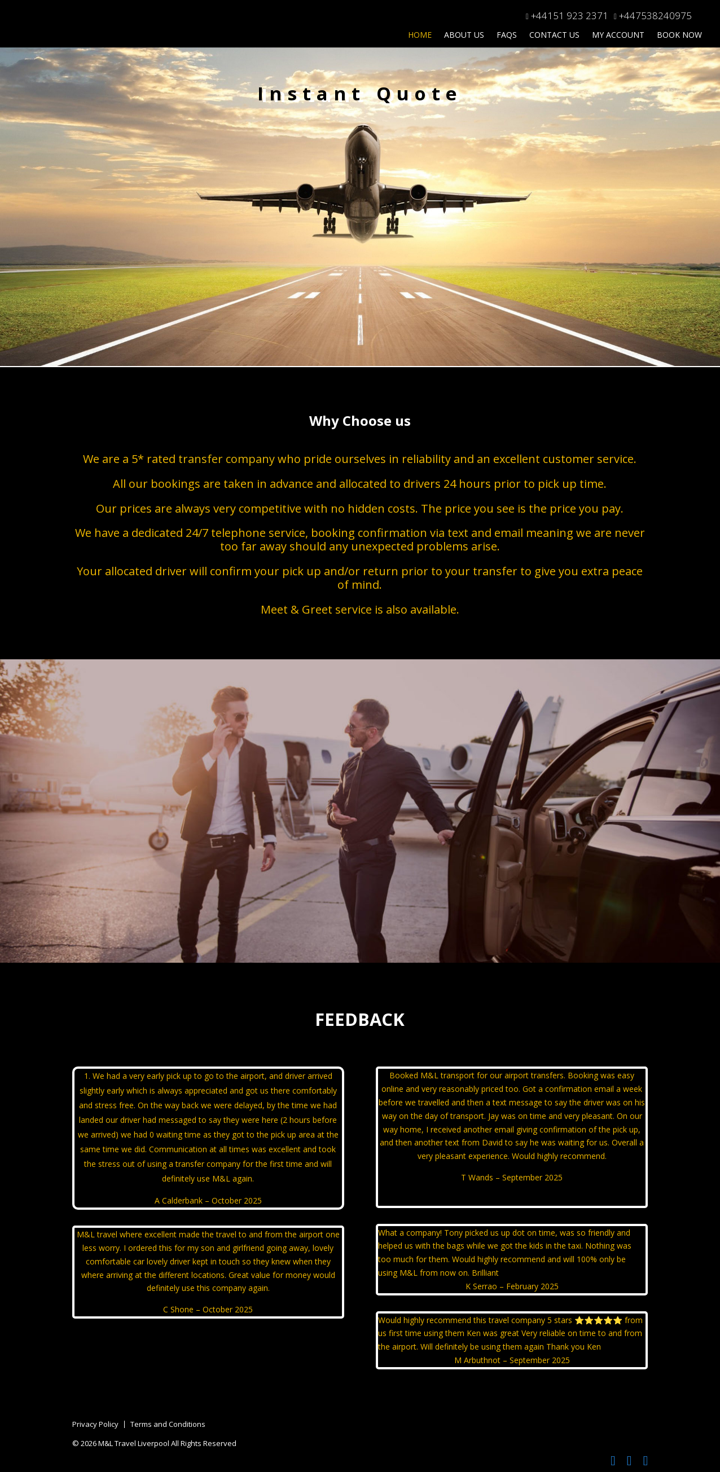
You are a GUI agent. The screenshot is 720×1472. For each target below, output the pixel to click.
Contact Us (554, 35)
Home (420, 35)
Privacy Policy (95, 1424)
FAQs (507, 35)
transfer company (226, 458)
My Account (618, 35)
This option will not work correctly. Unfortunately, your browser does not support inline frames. (360, 225)
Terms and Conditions (167, 1424)
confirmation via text (413, 532)
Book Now (679, 35)
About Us (464, 35)
